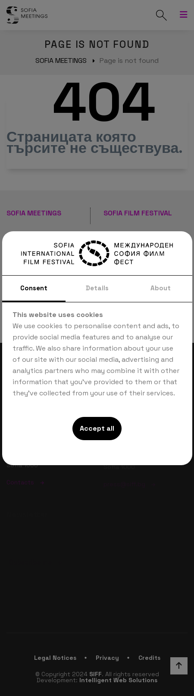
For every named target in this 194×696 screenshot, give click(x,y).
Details (97, 288)
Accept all (97, 428)
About (160, 288)
